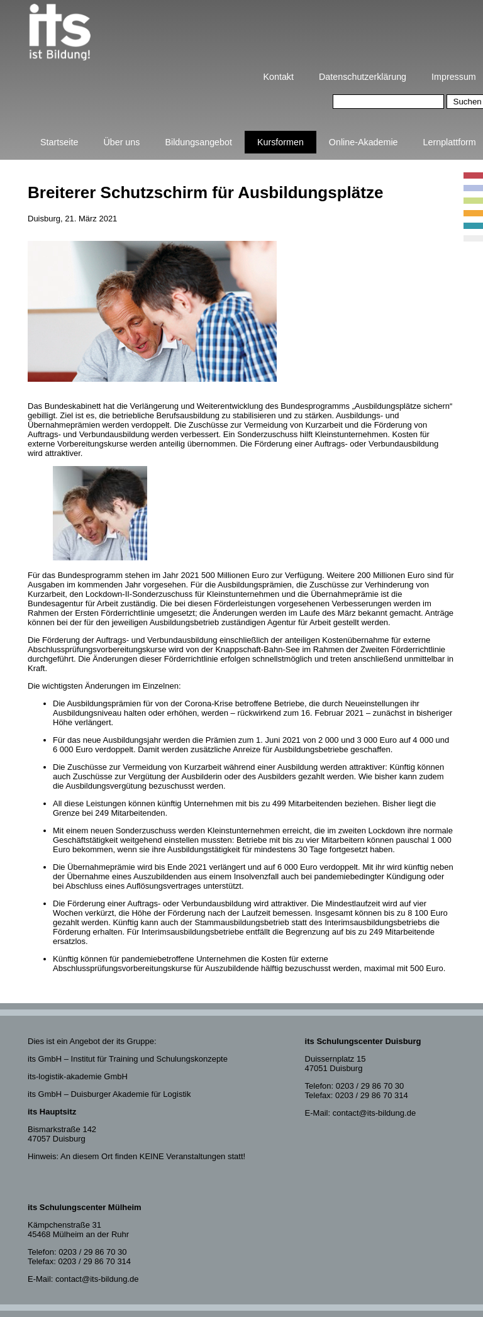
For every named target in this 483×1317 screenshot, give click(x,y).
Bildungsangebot (198, 142)
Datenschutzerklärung (362, 77)
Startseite (59, 142)
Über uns (121, 142)
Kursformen (280, 142)
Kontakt (279, 77)
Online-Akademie (363, 142)
